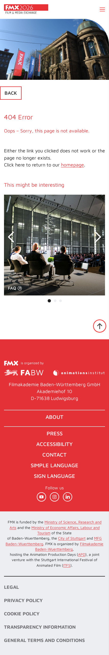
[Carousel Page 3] (60, 300)
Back (11, 93)
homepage (72, 165)
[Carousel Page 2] (55, 300)
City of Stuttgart (72, 538)
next (95, 237)
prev (13, 237)
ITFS (66, 565)
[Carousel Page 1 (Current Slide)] (49, 301)
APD (81, 554)
